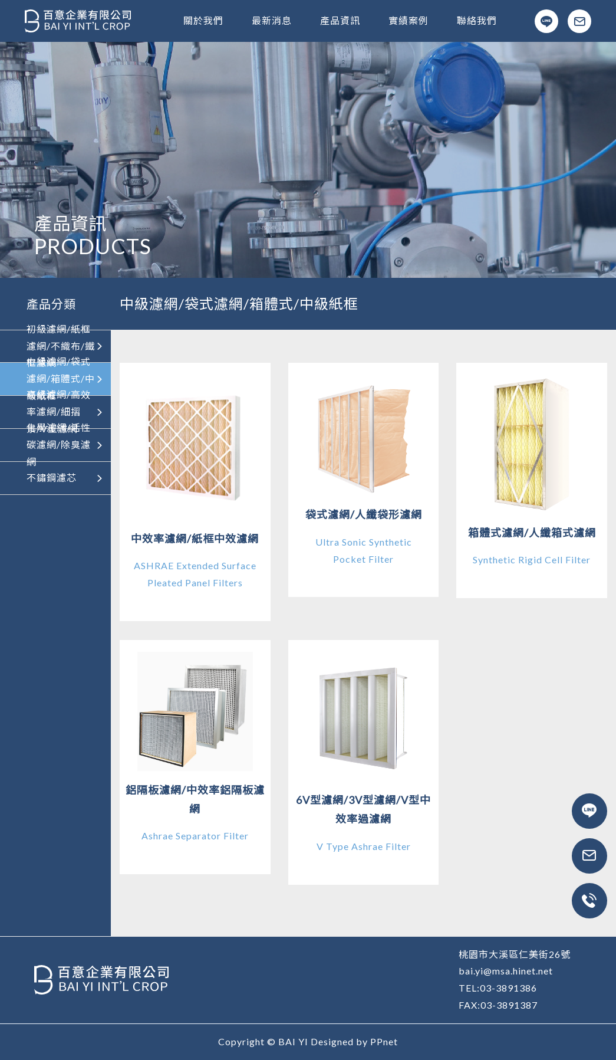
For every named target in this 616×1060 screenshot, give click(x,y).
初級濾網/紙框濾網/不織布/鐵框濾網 (66, 346)
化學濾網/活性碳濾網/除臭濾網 (66, 445)
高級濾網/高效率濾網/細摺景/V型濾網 (66, 412)
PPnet (384, 1041)
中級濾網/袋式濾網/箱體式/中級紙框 (66, 379)
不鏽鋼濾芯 (66, 477)
